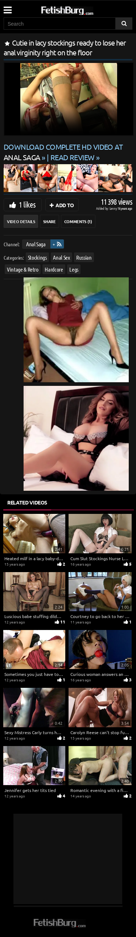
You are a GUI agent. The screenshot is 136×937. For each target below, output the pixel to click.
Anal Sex (61, 257)
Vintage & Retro (22, 269)
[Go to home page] (81, 9)
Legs (73, 269)
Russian (84, 257)
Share (49, 221)
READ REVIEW (72, 157)
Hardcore (54, 269)
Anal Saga (36, 243)
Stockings (37, 257)
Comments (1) (78, 221)
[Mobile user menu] (7, 7)
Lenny (114, 208)
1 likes (27, 204)
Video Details (21, 221)
